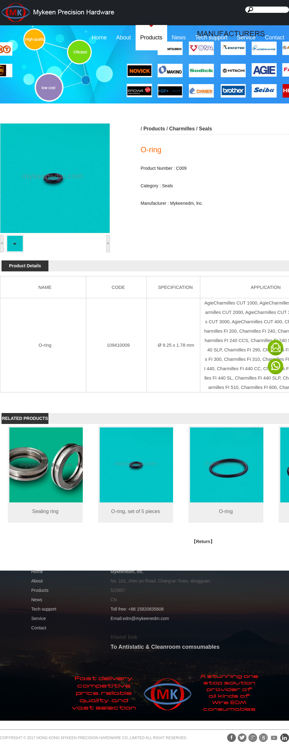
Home (99, 37)
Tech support (211, 37)
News (179, 37)
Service (246, 37)
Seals (205, 128)
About (123, 37)
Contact (274, 37)
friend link (124, 637)
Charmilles (182, 128)
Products (151, 37)
